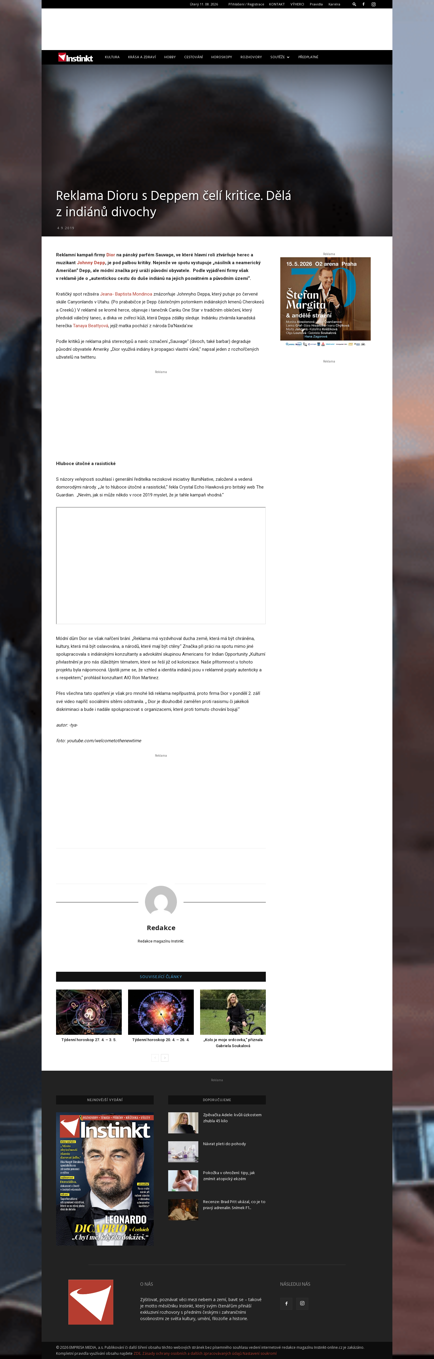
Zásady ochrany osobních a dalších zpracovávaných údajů (192, 1353)
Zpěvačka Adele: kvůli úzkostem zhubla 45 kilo (232, 1118)
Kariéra (334, 4)
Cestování (193, 57)
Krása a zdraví (142, 57)
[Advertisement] (217, 29)
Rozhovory (251, 57)
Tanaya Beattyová (90, 325)
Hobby (170, 57)
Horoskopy (221, 57)
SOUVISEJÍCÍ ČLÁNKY (161, 977)
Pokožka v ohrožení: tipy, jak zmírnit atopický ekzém (229, 1176)
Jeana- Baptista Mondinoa (126, 294)
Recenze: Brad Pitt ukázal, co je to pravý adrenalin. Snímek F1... (234, 1205)
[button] (354, 4)
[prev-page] (155, 1058)
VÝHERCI (297, 4)
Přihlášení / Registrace (246, 4)
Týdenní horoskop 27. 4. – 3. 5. (89, 1039)
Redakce (161, 927)
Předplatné (308, 57)
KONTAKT (277, 4)
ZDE (137, 1353)
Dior (110, 255)
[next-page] (164, 1058)
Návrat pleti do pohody (224, 1144)
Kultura (112, 57)
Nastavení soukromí (260, 1353)
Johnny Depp (91, 262)
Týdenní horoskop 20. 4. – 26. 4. (161, 1039)
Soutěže (280, 57)
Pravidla (316, 4)
